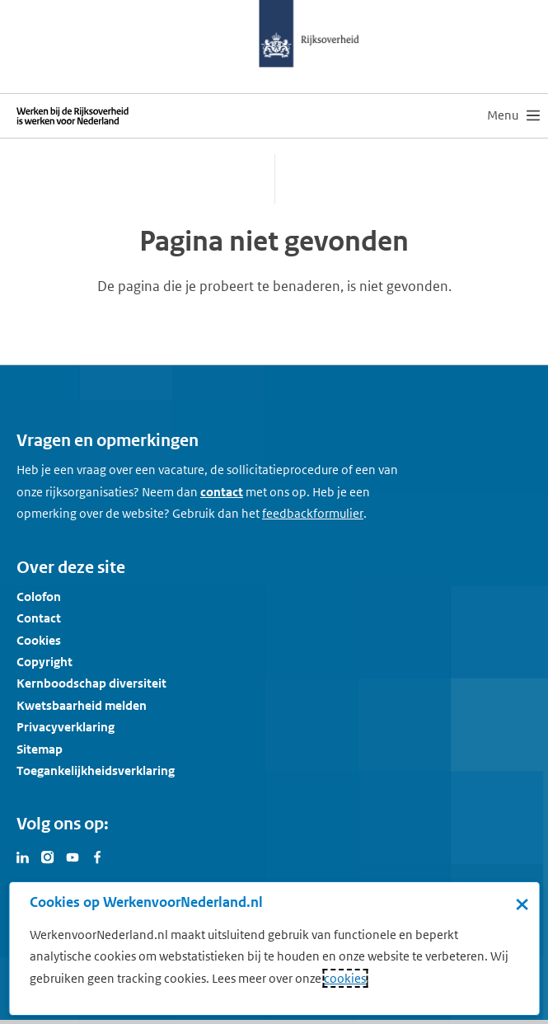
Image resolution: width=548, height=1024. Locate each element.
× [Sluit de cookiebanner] (522, 904)
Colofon (38, 596)
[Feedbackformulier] (312, 513)
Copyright (44, 661)
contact (221, 492)
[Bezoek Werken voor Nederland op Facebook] (97, 855)
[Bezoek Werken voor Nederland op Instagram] (47, 855)
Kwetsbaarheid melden (81, 705)
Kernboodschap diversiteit (91, 683)
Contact (38, 618)
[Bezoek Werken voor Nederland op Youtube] (72, 855)
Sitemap (39, 749)
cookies (345, 978)
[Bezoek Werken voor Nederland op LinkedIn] (23, 855)
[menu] (513, 115)
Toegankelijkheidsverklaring (95, 770)
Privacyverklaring (65, 727)
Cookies (38, 640)
